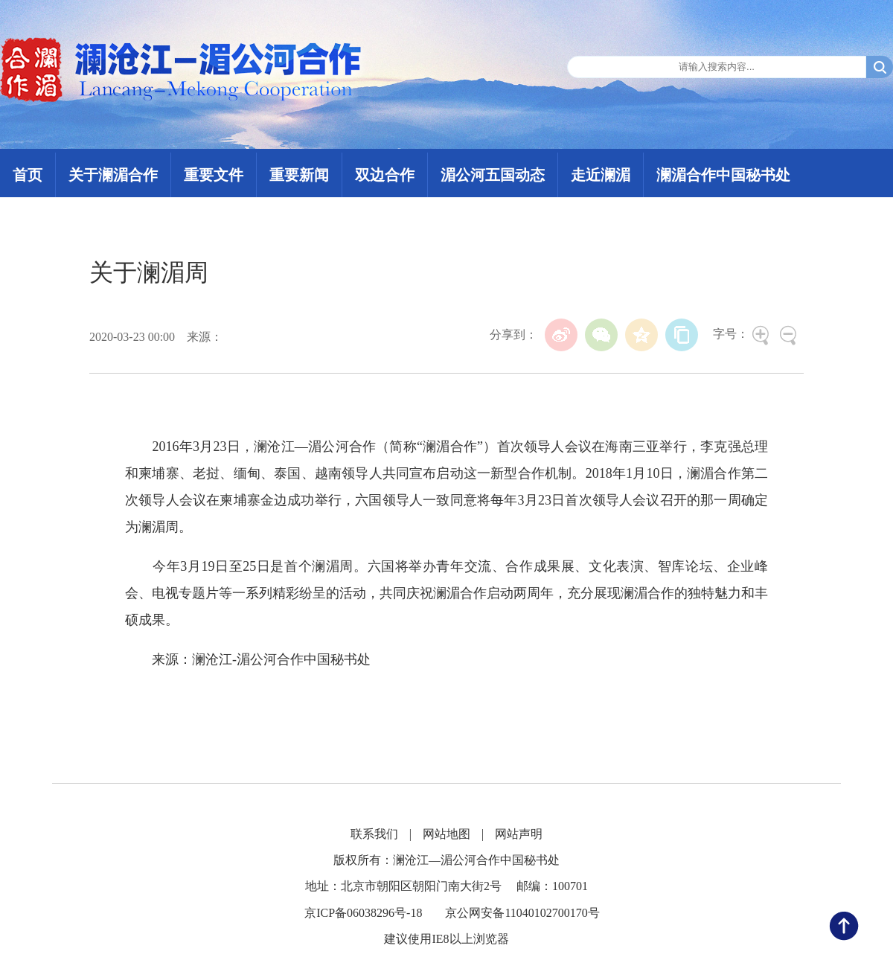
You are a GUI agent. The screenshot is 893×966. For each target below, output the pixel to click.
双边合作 (385, 175)
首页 (27, 175)
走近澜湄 (600, 175)
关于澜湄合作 (113, 175)
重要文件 (213, 175)
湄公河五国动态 (493, 175)
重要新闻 (299, 175)
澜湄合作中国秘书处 (723, 175)
